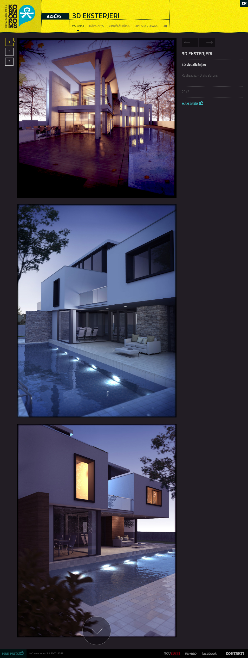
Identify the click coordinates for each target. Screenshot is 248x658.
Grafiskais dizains (146, 26)
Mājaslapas (96, 26)
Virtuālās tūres (119, 26)
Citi (165, 26)
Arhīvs (54, 16)
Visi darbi (78, 26)
